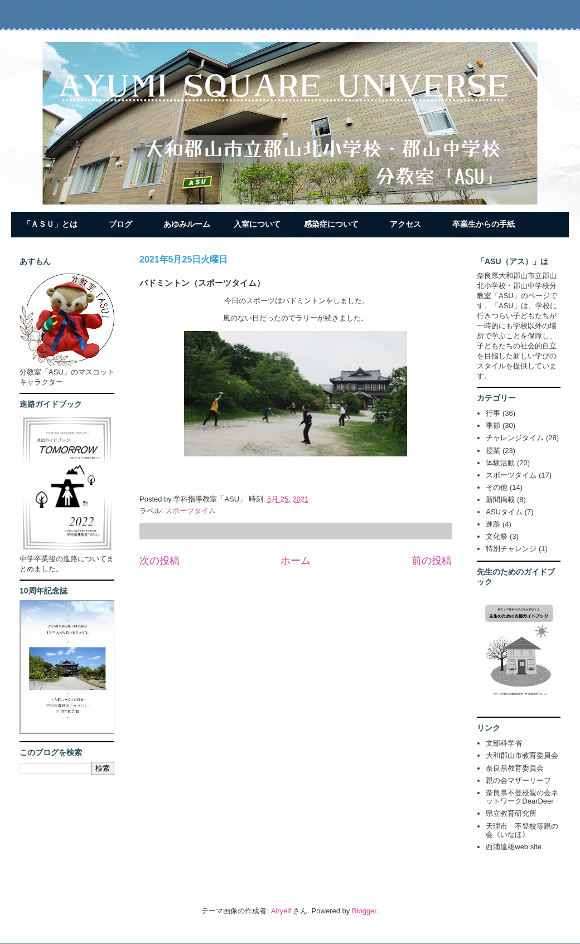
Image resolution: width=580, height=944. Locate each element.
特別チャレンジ (511, 548)
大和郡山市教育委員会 (522, 755)
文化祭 (497, 536)
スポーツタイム (190, 511)
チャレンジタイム (515, 438)
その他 (497, 487)
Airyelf (281, 911)
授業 (493, 450)
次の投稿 (159, 560)
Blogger (364, 911)
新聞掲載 (500, 499)
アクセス (405, 224)
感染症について (331, 224)
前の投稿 (432, 560)
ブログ (120, 224)
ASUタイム (504, 512)
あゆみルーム (186, 224)
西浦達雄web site (514, 847)
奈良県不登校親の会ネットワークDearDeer (522, 797)
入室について (257, 224)
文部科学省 (504, 743)
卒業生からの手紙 (483, 224)
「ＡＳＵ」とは (50, 224)
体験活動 (500, 463)
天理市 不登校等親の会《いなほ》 (522, 830)
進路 (493, 524)
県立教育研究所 (511, 813)
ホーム (296, 560)
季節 (493, 425)
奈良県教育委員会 (515, 768)
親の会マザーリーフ (518, 780)
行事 (493, 413)
